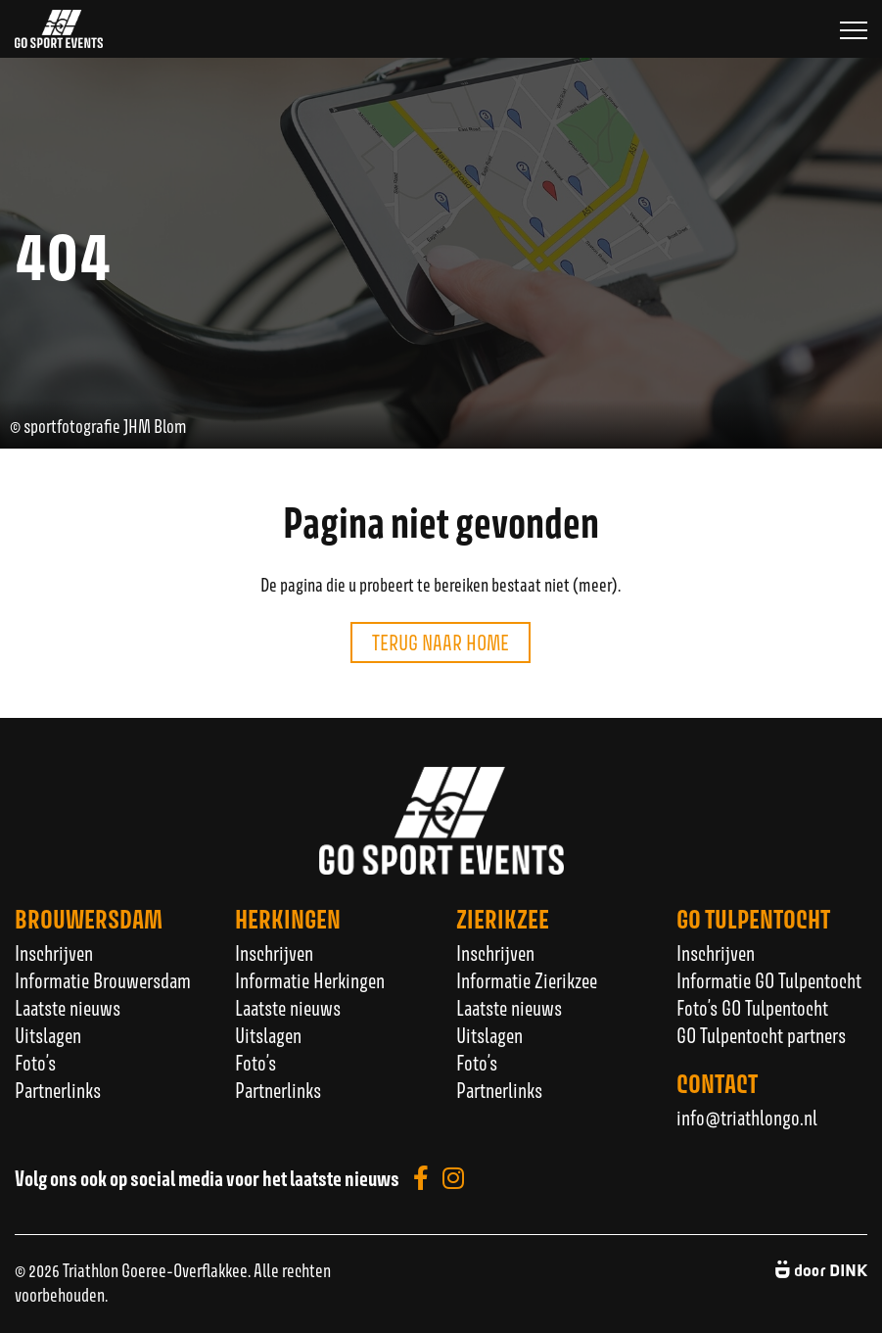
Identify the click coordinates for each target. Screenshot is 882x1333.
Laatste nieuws (67, 1008)
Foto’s (35, 1062)
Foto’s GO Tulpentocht (752, 1008)
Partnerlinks (58, 1090)
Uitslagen (48, 1035)
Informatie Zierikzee (526, 980)
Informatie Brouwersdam (103, 980)
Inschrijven (54, 953)
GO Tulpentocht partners (761, 1035)
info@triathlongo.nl (746, 1117)
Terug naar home (440, 642)
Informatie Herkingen (310, 980)
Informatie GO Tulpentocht (768, 980)
